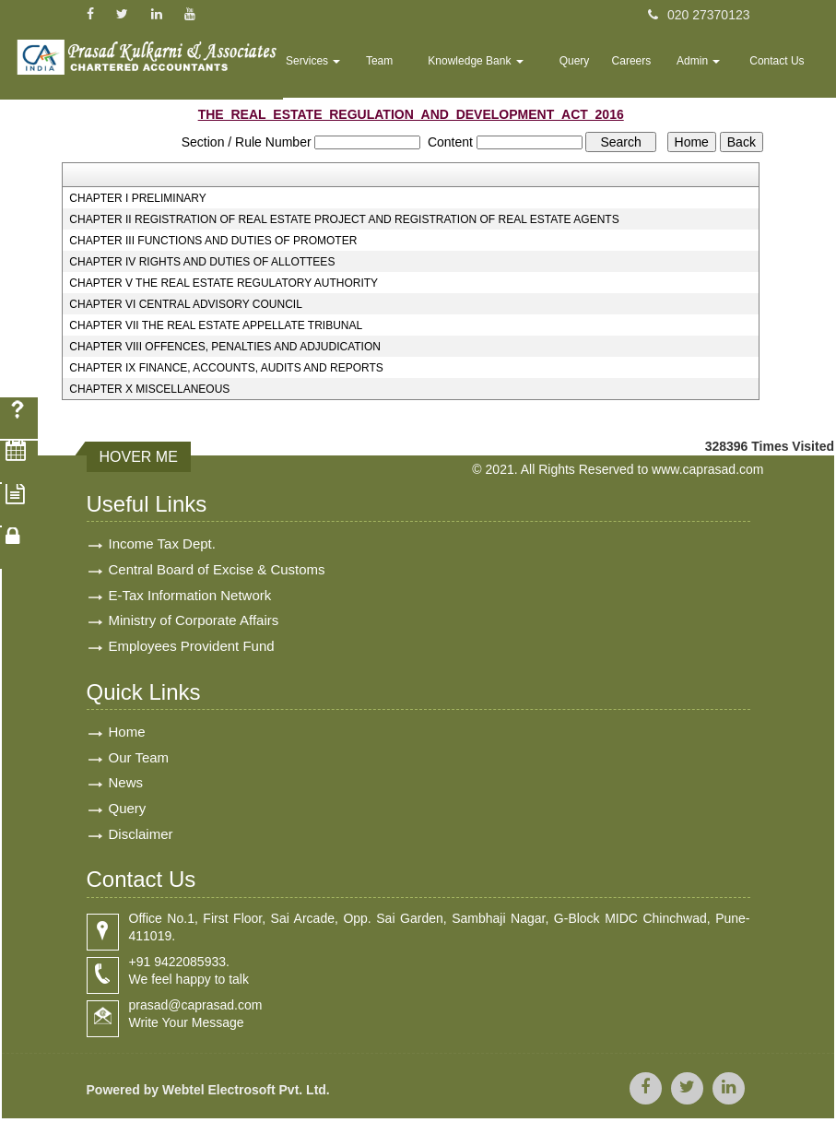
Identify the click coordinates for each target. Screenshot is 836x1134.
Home (315, 70)
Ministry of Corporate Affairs (194, 624)
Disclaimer (141, 845)
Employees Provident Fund (192, 650)
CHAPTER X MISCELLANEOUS (149, 389)
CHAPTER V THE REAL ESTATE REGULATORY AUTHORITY (223, 283)
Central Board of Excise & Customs (217, 570)
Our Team (139, 765)
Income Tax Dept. (162, 543)
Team (433, 70)
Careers (655, 70)
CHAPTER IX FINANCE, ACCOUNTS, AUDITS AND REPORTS (226, 367)
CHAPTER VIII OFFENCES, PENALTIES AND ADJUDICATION (225, 346)
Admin (713, 70)
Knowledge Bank (517, 70)
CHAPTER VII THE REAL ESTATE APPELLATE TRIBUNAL (215, 325)
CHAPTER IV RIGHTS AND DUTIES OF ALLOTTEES (202, 261)
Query (604, 70)
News (126, 791)
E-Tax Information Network (190, 597)
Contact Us (782, 70)
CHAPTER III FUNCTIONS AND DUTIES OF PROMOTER (213, 240)
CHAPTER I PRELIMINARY (137, 198)
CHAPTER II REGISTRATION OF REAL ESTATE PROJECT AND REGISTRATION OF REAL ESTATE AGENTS (343, 219)
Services (375, 70)
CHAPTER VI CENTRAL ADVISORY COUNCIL (185, 304)
